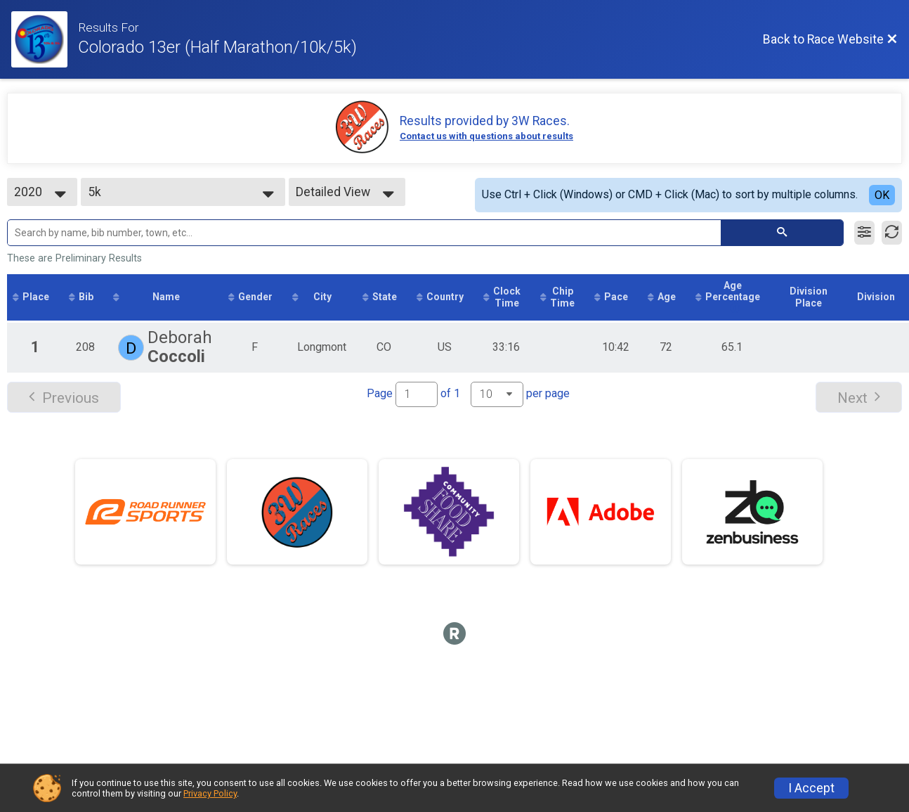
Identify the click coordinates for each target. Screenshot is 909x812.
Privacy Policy (210, 793)
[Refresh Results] (892, 233)
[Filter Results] (864, 233)
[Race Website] (44, 39)
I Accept (811, 788)
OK (882, 195)
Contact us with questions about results (486, 136)
